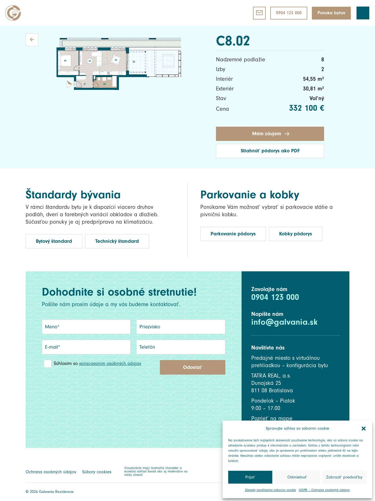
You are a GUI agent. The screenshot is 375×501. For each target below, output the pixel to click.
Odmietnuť (297, 477)
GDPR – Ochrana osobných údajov (324, 490)
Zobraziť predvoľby (344, 477)
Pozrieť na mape (271, 418)
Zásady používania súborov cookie (270, 490)
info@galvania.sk (284, 322)
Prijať (250, 477)
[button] (363, 428)
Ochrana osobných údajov (51, 471)
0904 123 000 (275, 297)
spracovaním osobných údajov (110, 363)
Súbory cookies (97, 471)
